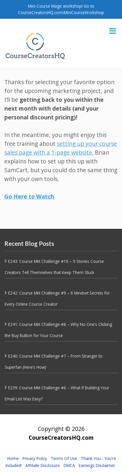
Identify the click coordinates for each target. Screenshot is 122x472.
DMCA (69, 465)
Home (13, 458)
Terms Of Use (64, 458)
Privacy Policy (34, 458)
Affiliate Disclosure (42, 465)
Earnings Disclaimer (97, 465)
